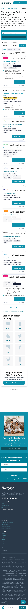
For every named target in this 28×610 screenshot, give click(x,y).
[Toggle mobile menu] (23, 602)
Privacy (3, 547)
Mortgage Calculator (5, 526)
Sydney (3, 533)
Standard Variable (9, 258)
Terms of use (4, 550)
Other (18, 49)
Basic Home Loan (13, 148)
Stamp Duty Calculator (6, 528)
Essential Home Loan (10, 171)
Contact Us (3, 507)
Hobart (2, 543)
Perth (2, 541)
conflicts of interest (10, 573)
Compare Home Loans (20, 3)
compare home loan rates (14, 383)
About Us (3, 503)
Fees (14, 49)
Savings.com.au (21, 604)
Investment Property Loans (7, 516)
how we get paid (22, 573)
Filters (24, 49)
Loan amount (14, 42)
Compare (21, 85)
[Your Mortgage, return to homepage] (6, 2)
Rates (4, 49)
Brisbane (3, 537)
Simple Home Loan (10, 214)
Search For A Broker (14, 37)
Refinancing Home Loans (6, 514)
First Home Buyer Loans (6, 518)
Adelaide (3, 539)
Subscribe (14, 475)
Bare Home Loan (11, 61)
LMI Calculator (4, 524)
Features (9, 49)
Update (22, 45)
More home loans (14, 307)
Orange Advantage (9, 193)
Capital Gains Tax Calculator (7, 522)
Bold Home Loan (11, 280)
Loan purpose (5, 42)
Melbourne (3, 535)
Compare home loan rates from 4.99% (14, 373)
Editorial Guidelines (5, 505)
